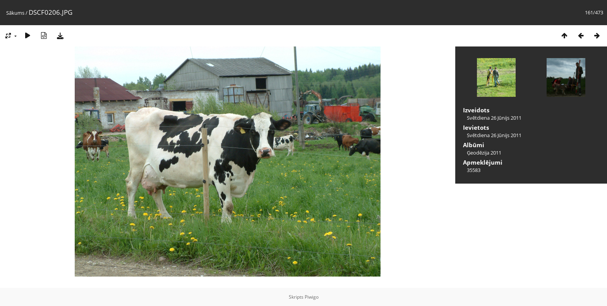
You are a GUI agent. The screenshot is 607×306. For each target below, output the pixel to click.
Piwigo (312, 297)
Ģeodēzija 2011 (484, 152)
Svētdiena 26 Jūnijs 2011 (494, 117)
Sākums (15, 12)
